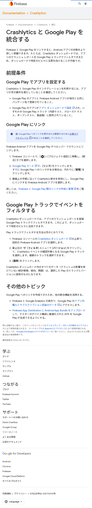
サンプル (6, 366)
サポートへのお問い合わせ (15, 417)
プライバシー (20, 493)
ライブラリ (7, 371)
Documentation (13, 13)
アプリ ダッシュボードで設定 (55, 108)
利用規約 (6, 493)
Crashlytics (38, 13)
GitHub (5, 376)
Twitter (5, 399)
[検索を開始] (80, 4)
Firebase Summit (10, 394)
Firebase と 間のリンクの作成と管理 (45, 189)
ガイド (5, 356)
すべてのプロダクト (12, 481)
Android (6, 461)
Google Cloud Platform (13, 476)
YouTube (6, 404)
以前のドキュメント (12, 442)
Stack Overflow (10, 422)
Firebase (10, 24)
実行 (53, 24)
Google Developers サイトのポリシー (33, 331)
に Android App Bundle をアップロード (48, 310)
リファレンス (8, 361)
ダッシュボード (53, 238)
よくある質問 (8, 437)
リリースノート (9, 432)
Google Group (9, 427)
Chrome (6, 466)
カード (23, 166)
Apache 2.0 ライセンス (55, 328)
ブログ (5, 389)
